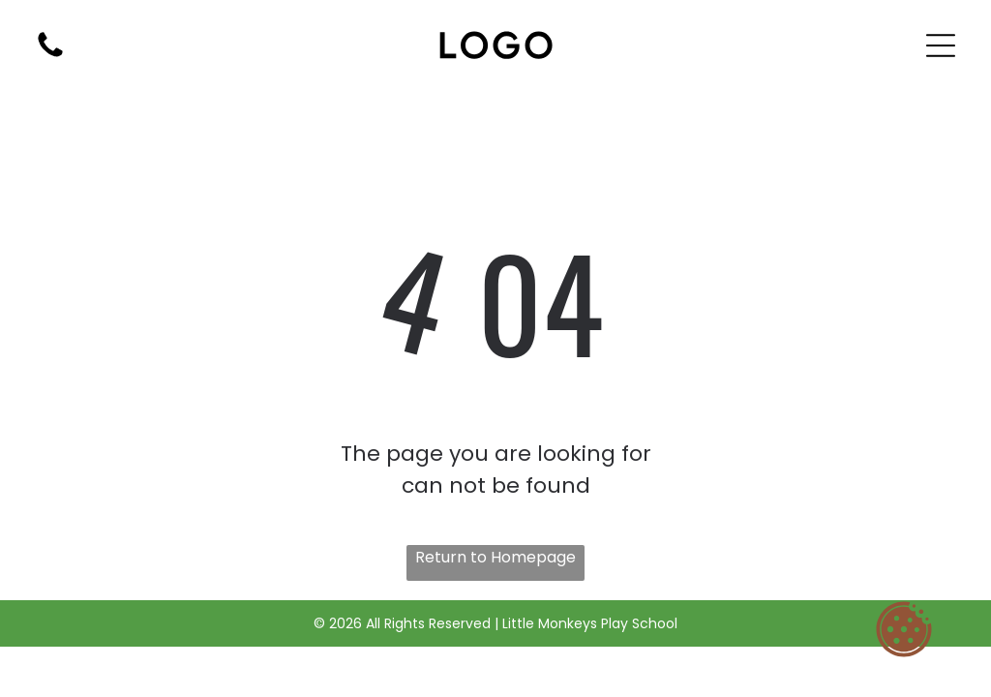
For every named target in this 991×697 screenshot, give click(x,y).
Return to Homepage (495, 557)
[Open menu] (940, 45)
